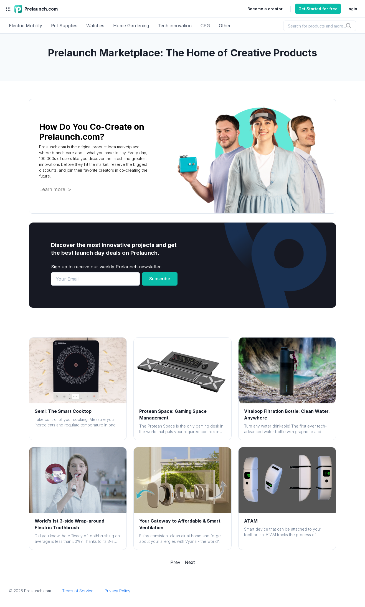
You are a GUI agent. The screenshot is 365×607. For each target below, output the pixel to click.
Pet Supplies (64, 25)
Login (351, 8)
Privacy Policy (117, 590)
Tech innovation (175, 25)
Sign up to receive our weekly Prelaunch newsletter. (106, 266)
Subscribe (159, 278)
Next (190, 562)
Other (225, 25)
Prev (175, 562)
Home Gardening (131, 25)
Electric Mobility (25, 25)
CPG (205, 25)
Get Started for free (318, 8)
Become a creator (265, 8)
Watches (95, 25)
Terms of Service (77, 590)
